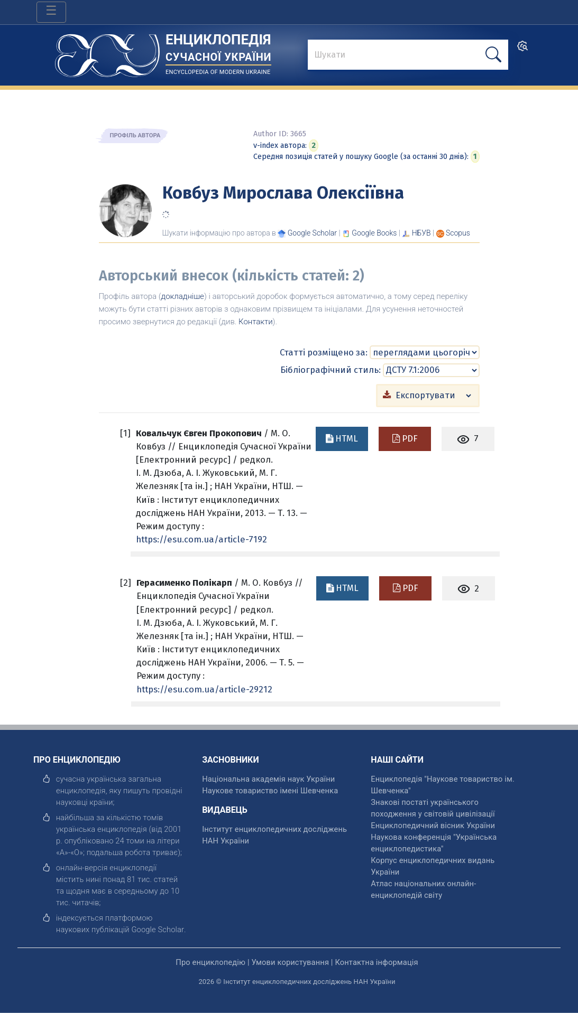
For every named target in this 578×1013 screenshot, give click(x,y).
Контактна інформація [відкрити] (376, 962)
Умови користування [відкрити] (290, 962)
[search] (522, 49)
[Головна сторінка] (107, 52)
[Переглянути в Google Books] (374, 233)
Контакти (255, 321)
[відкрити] (157, 929)
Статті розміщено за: (324, 352)
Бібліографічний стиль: (330, 369)
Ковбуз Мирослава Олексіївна (283, 193)
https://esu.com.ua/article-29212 (204, 689)
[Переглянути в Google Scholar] (312, 233)
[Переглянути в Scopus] (458, 233)
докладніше (182, 296)
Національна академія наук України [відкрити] (268, 779)
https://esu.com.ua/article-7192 (201, 539)
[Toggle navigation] (51, 12)
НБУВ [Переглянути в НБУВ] (421, 233)
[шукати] (493, 54)
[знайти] (408, 55)
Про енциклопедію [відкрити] (210, 962)
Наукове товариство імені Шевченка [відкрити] (270, 790)
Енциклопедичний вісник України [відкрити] (433, 825)
